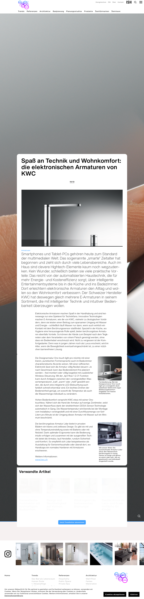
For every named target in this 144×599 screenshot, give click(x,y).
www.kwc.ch (41, 557)
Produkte (88, 11)
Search (135, 2)
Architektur (45, 11)
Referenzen (32, 11)
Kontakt (121, 2)
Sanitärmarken (102, 11)
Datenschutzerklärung (13, 596)
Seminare (115, 11)
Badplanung (58, 11)
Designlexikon (101, 2)
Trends (21, 11)
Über (114, 2)
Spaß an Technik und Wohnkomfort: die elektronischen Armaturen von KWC (71, 264)
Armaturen (25, 348)
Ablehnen (134, 594)
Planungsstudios (74, 11)
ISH (109, 2)
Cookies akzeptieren (115, 594)
